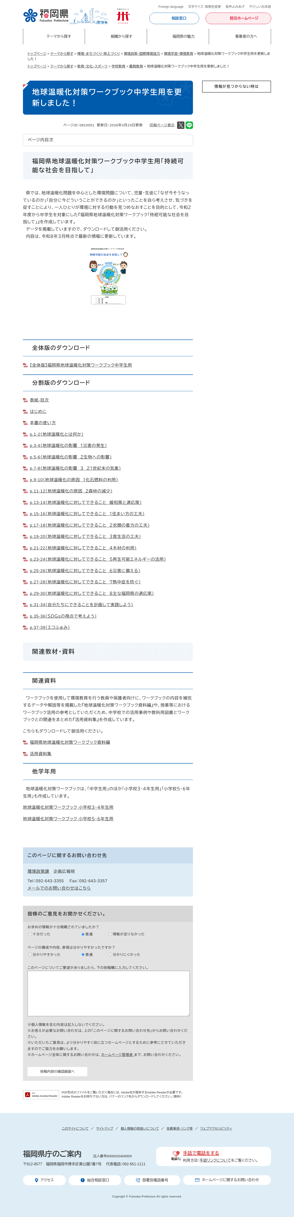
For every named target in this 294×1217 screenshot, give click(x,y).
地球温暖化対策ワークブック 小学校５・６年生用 (68, 819)
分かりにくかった (127, 955)
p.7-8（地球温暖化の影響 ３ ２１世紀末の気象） (75, 468)
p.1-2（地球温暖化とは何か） (57, 434)
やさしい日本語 (260, 6)
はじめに (38, 411)
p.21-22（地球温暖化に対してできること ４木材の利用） (83, 548)
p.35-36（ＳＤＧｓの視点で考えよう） (63, 616)
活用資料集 (41, 754)
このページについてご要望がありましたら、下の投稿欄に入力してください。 (88, 968)
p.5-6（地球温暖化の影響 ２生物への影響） (71, 457)
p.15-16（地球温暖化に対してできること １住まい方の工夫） (87, 514)
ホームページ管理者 (117, 1055)
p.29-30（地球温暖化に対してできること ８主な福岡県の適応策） (92, 593)
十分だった (42, 934)
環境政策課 (38, 871)
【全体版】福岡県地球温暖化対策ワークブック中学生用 (81, 365)
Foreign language (171, 6)
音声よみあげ (235, 6)
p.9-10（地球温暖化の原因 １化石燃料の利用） (74, 480)
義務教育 (136, 66)
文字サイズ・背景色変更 (204, 6)
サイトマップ (104, 1128)
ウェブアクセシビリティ (216, 1128)
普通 (89, 934)
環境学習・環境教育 (178, 54)
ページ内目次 (40, 140)
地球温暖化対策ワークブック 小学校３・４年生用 (68, 807)
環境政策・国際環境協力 (142, 54)
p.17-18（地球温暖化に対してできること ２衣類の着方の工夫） (90, 525)
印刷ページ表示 (162, 125)
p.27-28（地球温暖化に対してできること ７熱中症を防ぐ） (85, 582)
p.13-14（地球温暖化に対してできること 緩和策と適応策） (86, 502)
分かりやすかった (47, 955)
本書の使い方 (43, 423)
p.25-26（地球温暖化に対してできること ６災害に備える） (85, 571)
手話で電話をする (201, 1153)
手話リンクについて (215, 1160)
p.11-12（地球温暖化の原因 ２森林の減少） (71, 491)
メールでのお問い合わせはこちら (59, 888)
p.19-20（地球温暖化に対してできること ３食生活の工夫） (85, 536)
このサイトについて (75, 1128)
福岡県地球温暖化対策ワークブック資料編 (70, 742)
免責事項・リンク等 (180, 1128)
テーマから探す (61, 54)
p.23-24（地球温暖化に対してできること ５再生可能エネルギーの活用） (98, 559)
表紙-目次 (39, 400)
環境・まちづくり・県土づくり (98, 54)
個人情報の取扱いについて (140, 1128)
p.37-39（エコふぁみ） (50, 627)
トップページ (37, 54)
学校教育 (118, 66)
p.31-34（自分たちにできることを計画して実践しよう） (81, 605)
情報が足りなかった (129, 934)
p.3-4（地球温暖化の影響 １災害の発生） (68, 445)
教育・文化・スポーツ (92, 66)
